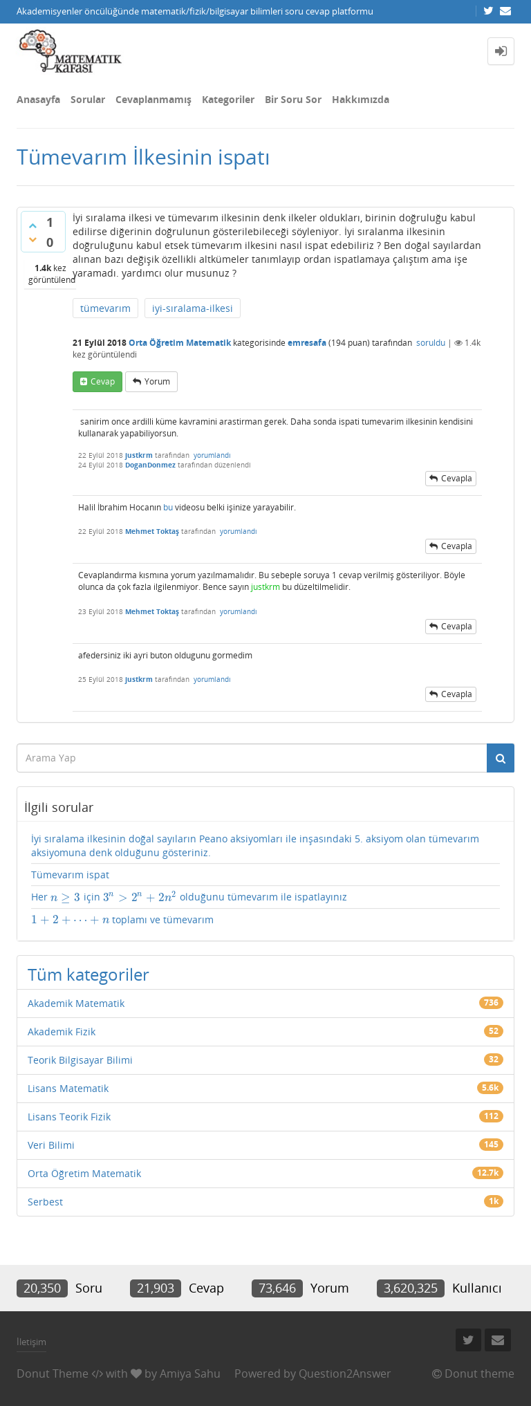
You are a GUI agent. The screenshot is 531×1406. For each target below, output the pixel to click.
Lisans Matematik (68, 1088)
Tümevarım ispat (70, 874)
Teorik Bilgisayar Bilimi (80, 1059)
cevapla (456, 478)
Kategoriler (228, 99)
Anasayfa (38, 99)
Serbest (45, 1201)
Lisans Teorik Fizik (69, 1116)
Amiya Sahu (190, 1373)
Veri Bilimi (51, 1144)
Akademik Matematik (76, 1003)
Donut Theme (52, 1373)
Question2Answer (345, 1373)
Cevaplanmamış (153, 99)
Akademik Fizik (61, 1031)
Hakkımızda (360, 99)
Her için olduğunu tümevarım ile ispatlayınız (189, 897)
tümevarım (105, 308)
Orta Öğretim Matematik (180, 343)
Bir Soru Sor (293, 99)
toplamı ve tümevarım (122, 920)
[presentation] (65, 897)
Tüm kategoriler (88, 974)
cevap (103, 381)
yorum (157, 381)
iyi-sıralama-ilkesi (192, 308)
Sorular (88, 99)
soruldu (430, 343)
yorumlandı (212, 455)
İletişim (31, 1341)
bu (168, 507)
